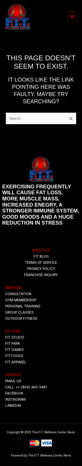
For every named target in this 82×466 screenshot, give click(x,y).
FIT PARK (12, 343)
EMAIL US (13, 381)
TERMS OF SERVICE (41, 262)
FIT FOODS (14, 356)
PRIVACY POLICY (41, 268)
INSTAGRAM (15, 399)
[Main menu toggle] (73, 17)
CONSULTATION (18, 294)
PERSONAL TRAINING (22, 306)
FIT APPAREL (15, 362)
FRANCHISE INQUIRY (41, 275)
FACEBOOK (14, 393)
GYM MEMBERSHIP (20, 300)
